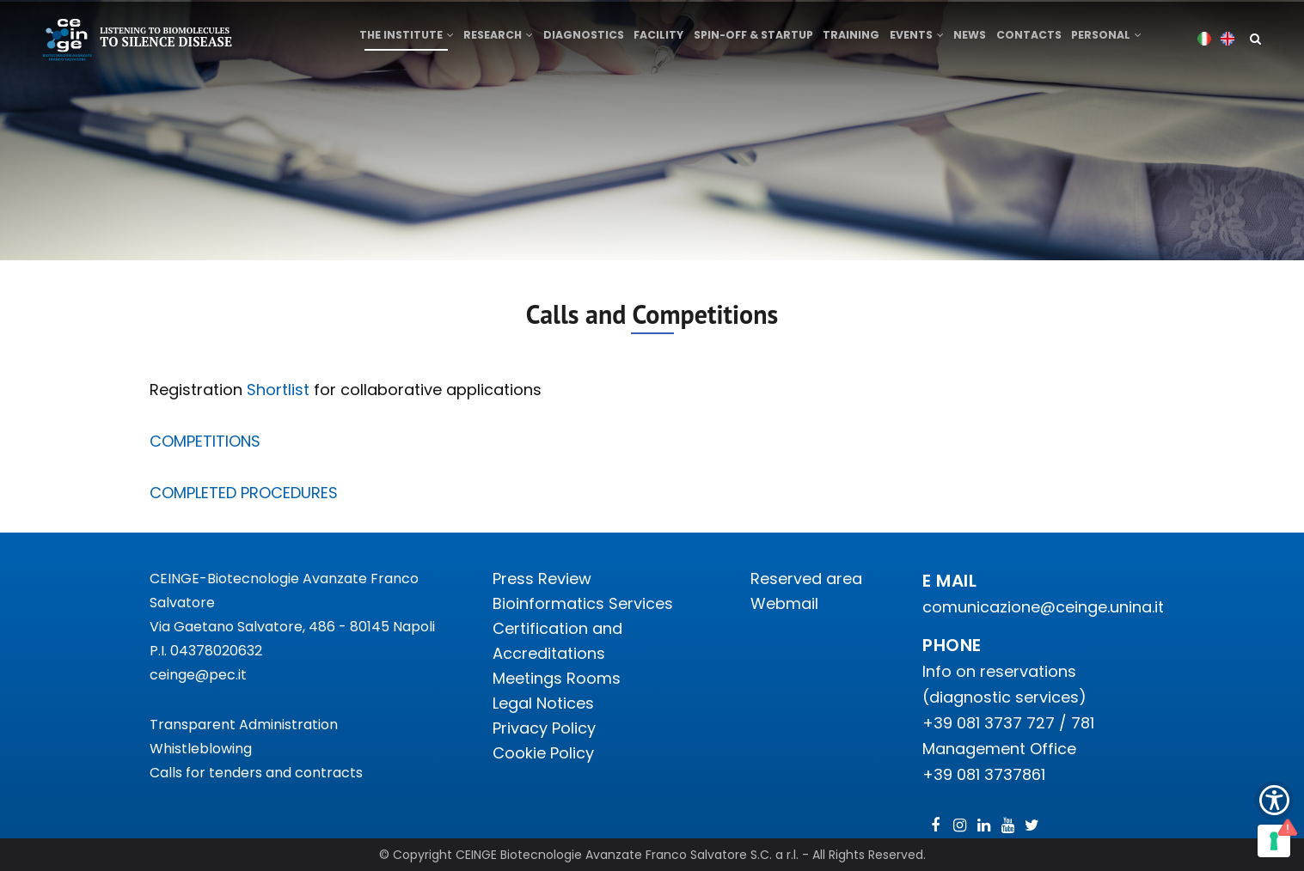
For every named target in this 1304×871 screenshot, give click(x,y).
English (1228, 38)
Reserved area (806, 578)
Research (499, 40)
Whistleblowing (201, 748)
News (977, 40)
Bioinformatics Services (583, 603)
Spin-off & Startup (757, 40)
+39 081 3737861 (983, 774)
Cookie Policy (543, 753)
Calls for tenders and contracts (256, 773)
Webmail (784, 603)
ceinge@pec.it (198, 675)
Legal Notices (543, 703)
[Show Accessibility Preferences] (1274, 800)
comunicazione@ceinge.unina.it (1045, 607)
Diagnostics (585, 40)
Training (855, 40)
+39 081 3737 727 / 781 (1008, 723)
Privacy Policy (544, 728)
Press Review (542, 578)
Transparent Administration (244, 724)
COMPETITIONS (205, 441)
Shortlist (278, 389)
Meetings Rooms (557, 678)
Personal (1115, 40)
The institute (406, 40)
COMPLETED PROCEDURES (244, 492)
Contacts (1037, 40)
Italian (1204, 38)
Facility (662, 40)
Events (922, 40)
